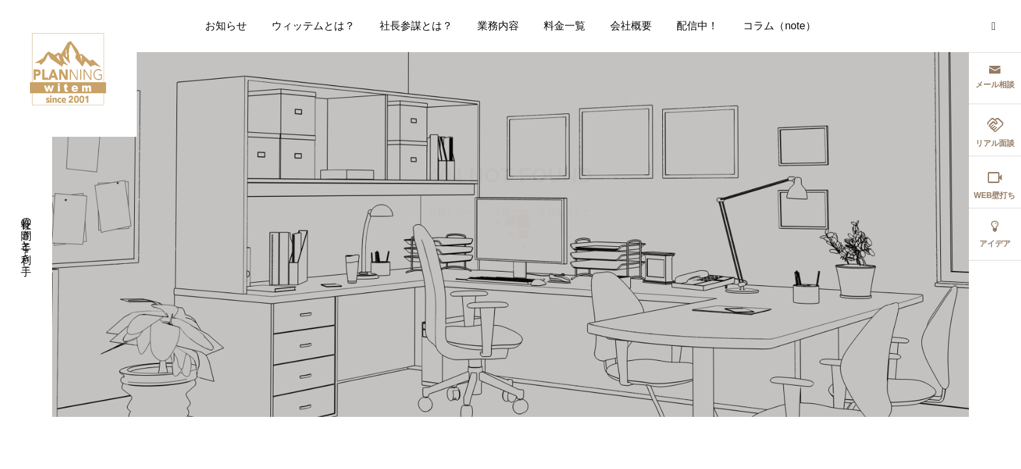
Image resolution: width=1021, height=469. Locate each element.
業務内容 (498, 25)
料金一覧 (564, 25)
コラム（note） (779, 25)
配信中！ (697, 25)
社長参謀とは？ (416, 25)
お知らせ (226, 25)
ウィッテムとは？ (313, 25)
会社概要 (631, 25)
